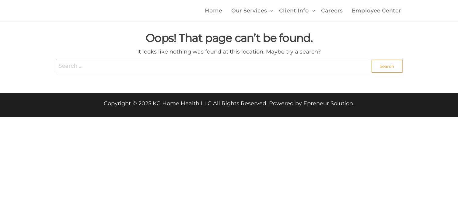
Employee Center (376, 11)
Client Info (294, 11)
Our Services (249, 11)
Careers (332, 11)
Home (213, 11)
